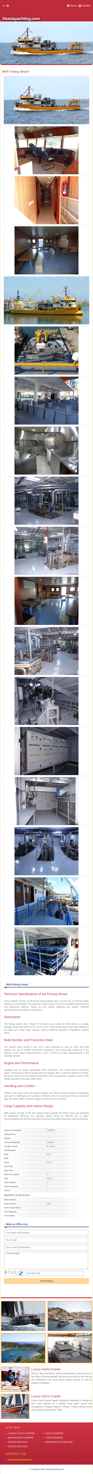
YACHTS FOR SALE (17, 1442)
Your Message (46, 1260)
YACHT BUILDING (54, 1438)
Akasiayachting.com (21, 18)
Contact (86, 5)
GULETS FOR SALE (17, 1446)
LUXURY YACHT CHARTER (21, 1433)
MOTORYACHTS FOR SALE (59, 1442)
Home (73, 5)
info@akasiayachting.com (20, 1459)
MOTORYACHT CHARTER (20, 1438)
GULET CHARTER (54, 1433)
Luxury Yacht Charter (46, 1369)
